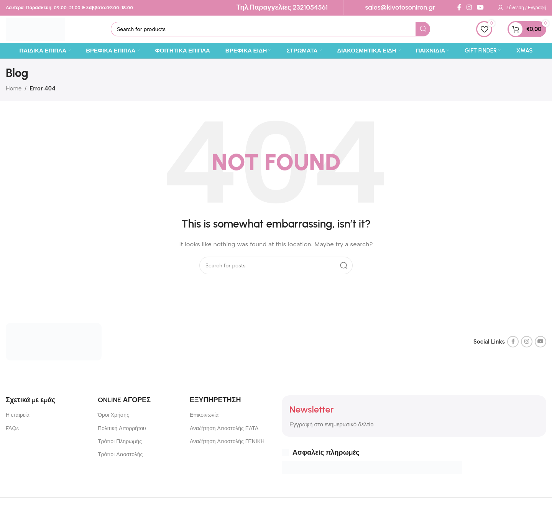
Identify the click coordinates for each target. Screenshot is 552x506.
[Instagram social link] (469, 7)
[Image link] (54, 346)
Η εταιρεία (18, 421)
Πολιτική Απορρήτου (122, 434)
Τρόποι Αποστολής (120, 460)
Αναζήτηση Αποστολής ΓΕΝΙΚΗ (227, 447)
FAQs (12, 434)
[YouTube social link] (480, 7)
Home (13, 93)
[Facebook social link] (459, 7)
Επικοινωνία (204, 421)
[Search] (277, 32)
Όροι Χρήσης (113, 421)
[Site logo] (42, 31)
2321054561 (310, 7)
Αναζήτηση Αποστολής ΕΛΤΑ (224, 434)
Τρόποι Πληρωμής (120, 447)
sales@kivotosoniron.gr (400, 7)
